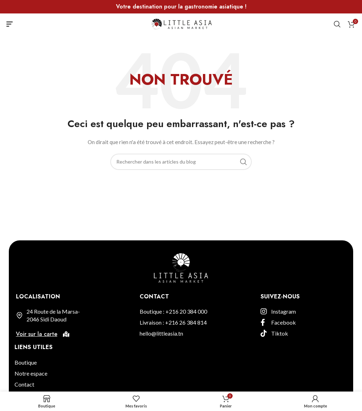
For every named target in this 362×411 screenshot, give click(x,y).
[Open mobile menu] (9, 24)
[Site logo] (181, 24)
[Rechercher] (337, 24)
